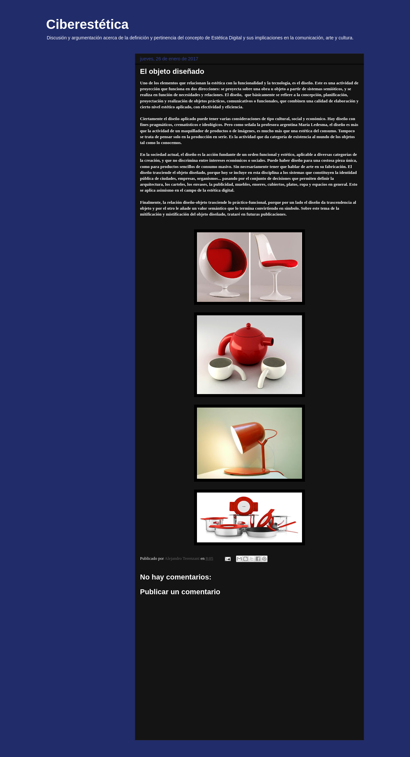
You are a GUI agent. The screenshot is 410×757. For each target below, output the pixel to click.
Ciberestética (87, 24)
